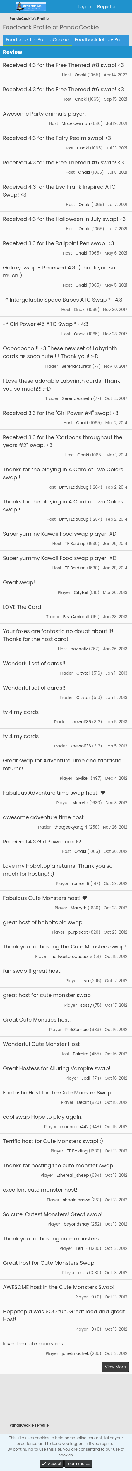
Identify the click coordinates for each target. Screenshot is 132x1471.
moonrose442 (74, 1127)
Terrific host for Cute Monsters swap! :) (53, 1141)
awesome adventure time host (43, 817)
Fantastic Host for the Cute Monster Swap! (58, 1092)
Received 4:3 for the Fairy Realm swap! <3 (57, 138)
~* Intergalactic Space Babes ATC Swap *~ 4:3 (62, 299)
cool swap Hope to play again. (42, 1117)
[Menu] (8, 7)
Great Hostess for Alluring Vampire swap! (56, 1068)
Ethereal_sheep (73, 1175)
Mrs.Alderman (76, 123)
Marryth (80, 803)
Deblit (83, 1102)
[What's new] (125, 7)
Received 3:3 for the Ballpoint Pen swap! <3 (58, 243)
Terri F (82, 1248)
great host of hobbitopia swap (43, 922)
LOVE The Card (22, 607)
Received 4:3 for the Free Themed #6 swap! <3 (63, 89)
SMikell (83, 778)
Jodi (86, 1078)
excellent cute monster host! (40, 1189)
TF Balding (75, 544)
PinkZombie (77, 1029)
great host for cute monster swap (47, 995)
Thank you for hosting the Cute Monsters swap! (64, 946)
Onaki (80, 75)
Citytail (81, 592)
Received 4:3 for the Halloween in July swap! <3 (64, 219)
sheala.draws (76, 1200)
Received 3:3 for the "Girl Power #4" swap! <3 (60, 413)
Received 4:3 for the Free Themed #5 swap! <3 (63, 162)
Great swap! (19, 582)
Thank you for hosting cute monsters (51, 1238)
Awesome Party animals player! (44, 113)
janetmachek (75, 1353)
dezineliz (79, 649)
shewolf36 (81, 722)
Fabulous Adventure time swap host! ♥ (54, 792)
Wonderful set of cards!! (34, 663)
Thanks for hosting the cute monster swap (58, 1165)
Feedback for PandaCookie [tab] (37, 39)
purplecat (78, 932)
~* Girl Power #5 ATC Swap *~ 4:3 (45, 324)
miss (83, 1273)
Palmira (81, 1054)
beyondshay (76, 1224)
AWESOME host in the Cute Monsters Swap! (58, 1287)
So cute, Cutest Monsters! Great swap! (53, 1214)
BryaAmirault (76, 617)
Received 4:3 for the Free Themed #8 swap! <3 (63, 65)
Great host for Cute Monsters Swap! (49, 1262)
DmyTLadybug (74, 487)
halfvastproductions (71, 956)
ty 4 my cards (21, 712)
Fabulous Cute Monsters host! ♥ (45, 898)
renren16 (80, 883)
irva (85, 981)
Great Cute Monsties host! (37, 1019)
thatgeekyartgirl (70, 827)
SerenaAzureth (76, 366)
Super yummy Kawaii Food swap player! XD (59, 533)
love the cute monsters (33, 1343)
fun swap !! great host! (32, 971)
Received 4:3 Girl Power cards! (42, 841)
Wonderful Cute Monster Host (41, 1044)
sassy (86, 1005)
